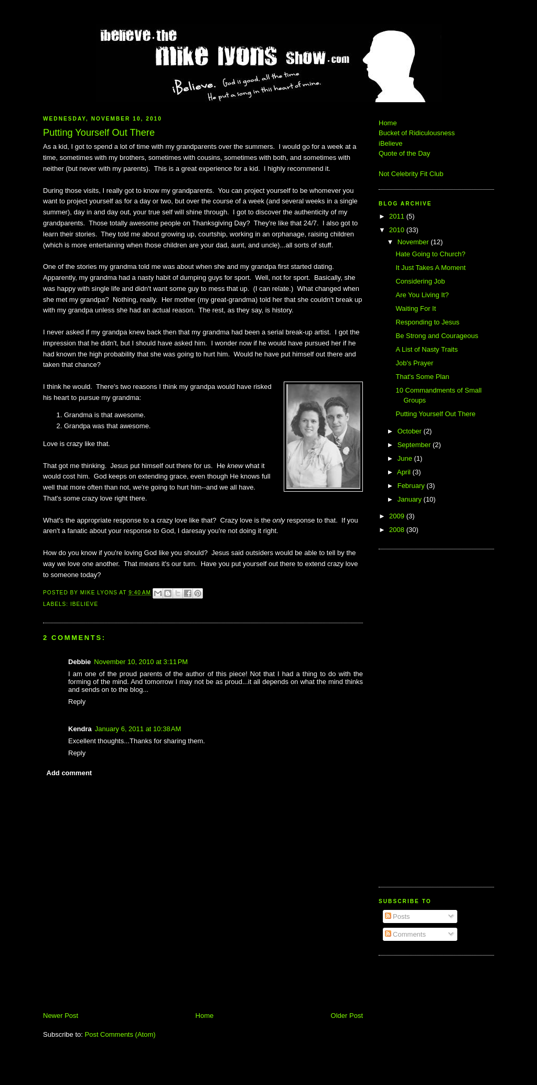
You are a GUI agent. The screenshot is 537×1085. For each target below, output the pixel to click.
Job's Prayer (414, 363)
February (412, 486)
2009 (397, 516)
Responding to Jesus (427, 322)
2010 (397, 230)
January (411, 499)
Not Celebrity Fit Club (411, 174)
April (405, 472)
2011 (397, 216)
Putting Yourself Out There (435, 414)
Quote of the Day (404, 153)
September (415, 445)
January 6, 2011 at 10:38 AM (138, 729)
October (411, 431)
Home (205, 1015)
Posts (397, 916)
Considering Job (420, 281)
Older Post (347, 1015)
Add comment (69, 773)
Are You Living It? (421, 295)
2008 (397, 530)
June (406, 458)
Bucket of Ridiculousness (417, 133)
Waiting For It (415, 308)
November (414, 242)
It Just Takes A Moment (430, 268)
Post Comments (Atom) (120, 1034)
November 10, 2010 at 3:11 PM (141, 662)
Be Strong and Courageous (436, 336)
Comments (405, 934)
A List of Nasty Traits (426, 349)
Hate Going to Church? (430, 254)
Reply (76, 702)
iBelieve (84, 604)
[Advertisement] (410, 716)
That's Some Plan (422, 377)
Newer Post (60, 1015)
